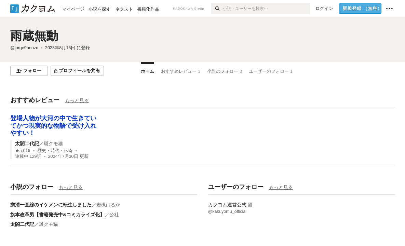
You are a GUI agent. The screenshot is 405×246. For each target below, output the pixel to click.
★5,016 (22, 150)
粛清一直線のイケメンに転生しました (51, 204)
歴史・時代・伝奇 (55, 150)
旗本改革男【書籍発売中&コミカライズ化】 (57, 214)
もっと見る (77, 100)
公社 (114, 214)
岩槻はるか (108, 204)
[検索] (217, 8)
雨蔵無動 (34, 35)
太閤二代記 (27, 143)
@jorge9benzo (24, 47)
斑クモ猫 (53, 143)
